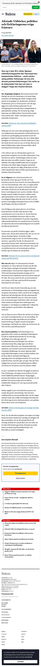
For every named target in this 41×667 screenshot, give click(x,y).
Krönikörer (24, 631)
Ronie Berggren (4, 620)
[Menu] (2, 14)
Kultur (22, 639)
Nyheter (3, 631)
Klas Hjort (3, 604)
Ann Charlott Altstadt (7, 35)
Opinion (23, 634)
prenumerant (18, 469)
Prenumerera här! (7, 594)
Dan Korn (3, 606)
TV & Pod (3, 634)
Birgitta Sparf (4, 622)
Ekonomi (3, 639)
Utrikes (3, 636)
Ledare (3, 642)
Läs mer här (28, 657)
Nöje (22, 642)
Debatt (3, 644)
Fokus (22, 636)
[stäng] (39, 2)
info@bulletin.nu (11, 582)
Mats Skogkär (4, 603)
